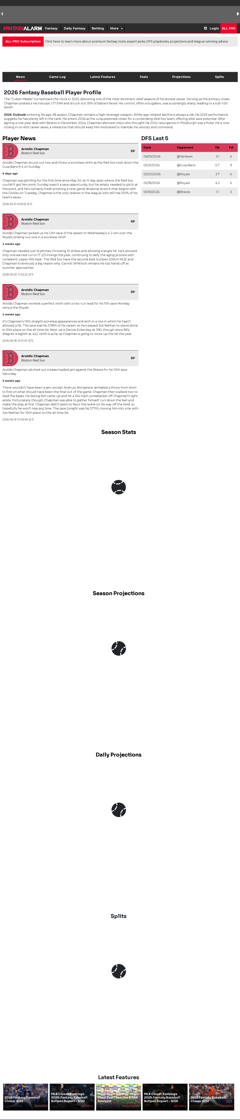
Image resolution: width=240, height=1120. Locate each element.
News (20, 77)
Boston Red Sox (33, 153)
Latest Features (102, 77)
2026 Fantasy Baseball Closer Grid (22, 1099)
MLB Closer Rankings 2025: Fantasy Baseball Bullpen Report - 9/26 (162, 1097)
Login (214, 28)
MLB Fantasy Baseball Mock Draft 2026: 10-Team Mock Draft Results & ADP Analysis (118, 1096)
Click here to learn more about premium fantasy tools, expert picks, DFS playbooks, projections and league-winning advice (136, 41)
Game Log (57, 77)
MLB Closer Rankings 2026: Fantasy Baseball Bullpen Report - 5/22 (69, 1097)
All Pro (229, 28)
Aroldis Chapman (35, 149)
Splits (219, 77)
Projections (181, 77)
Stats (144, 77)
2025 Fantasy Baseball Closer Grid (208, 1099)
